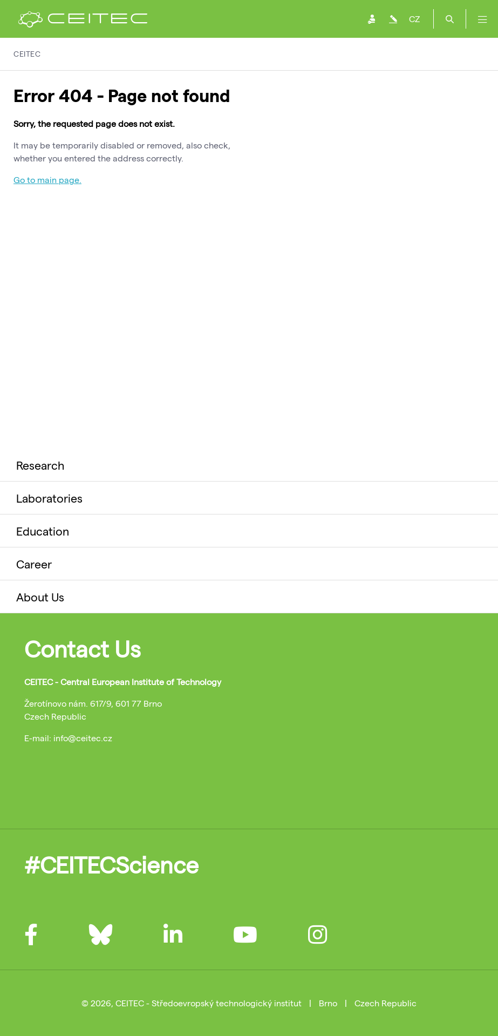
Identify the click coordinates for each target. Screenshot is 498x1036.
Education (42, 531)
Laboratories (49, 498)
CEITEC (26, 53)
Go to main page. (47, 179)
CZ (414, 18)
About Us (40, 597)
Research (40, 465)
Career (34, 564)
